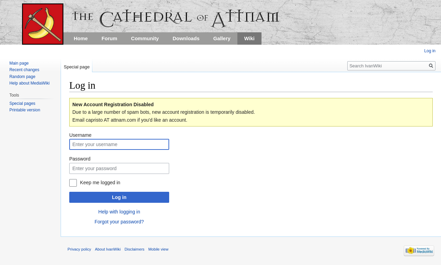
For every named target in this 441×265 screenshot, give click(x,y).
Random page (22, 76)
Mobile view (158, 249)
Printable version (24, 110)
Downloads (186, 38)
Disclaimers (134, 249)
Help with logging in (119, 211)
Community (145, 38)
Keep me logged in (100, 182)
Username (80, 135)
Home (81, 38)
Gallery (221, 38)
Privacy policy (79, 249)
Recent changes (24, 69)
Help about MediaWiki (29, 83)
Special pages (22, 103)
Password (79, 159)
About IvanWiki (108, 249)
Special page (77, 66)
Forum (109, 38)
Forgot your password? (119, 221)
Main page (19, 63)
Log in (119, 197)
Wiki (249, 38)
